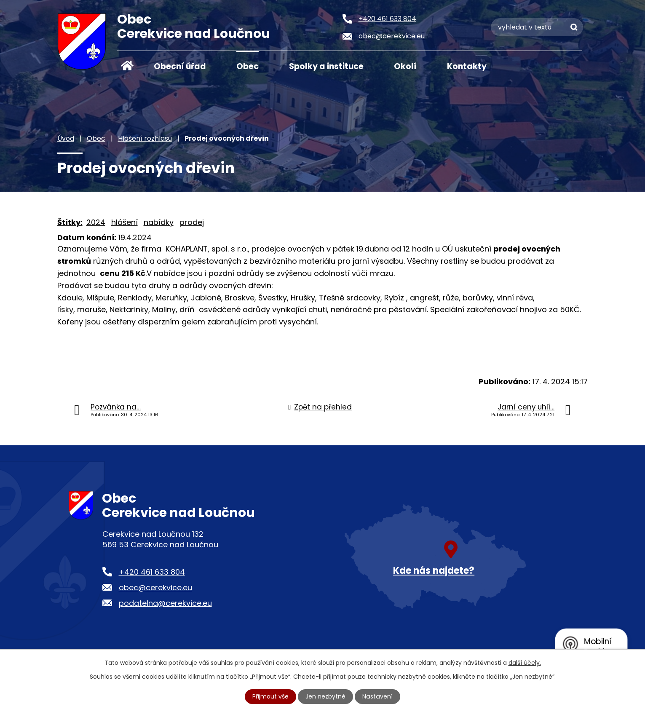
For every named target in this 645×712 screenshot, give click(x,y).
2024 (95, 222)
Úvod (127, 65)
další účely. (525, 662)
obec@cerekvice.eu (155, 587)
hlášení (124, 222)
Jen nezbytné (326, 696)
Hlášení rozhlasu (145, 138)
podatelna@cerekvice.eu (165, 603)
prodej (191, 222)
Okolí (405, 66)
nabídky (159, 222)
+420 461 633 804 (152, 572)
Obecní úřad (180, 66)
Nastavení (377, 696)
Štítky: (70, 222)
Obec (247, 66)
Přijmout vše (271, 696)
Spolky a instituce (326, 66)
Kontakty (467, 66)
